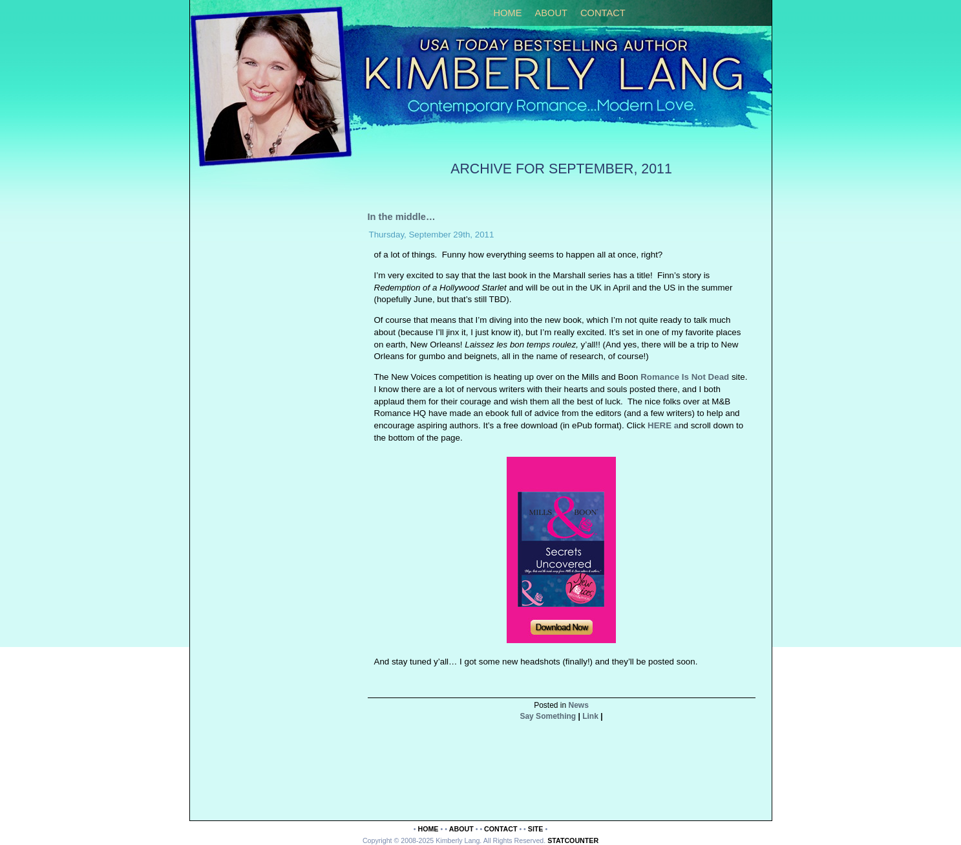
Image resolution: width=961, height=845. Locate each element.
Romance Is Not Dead (684, 377)
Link (590, 716)
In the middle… (402, 217)
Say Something (548, 716)
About (550, 13)
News (579, 705)
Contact (603, 13)
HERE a (662, 425)
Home (508, 13)
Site (536, 829)
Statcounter (572, 840)
